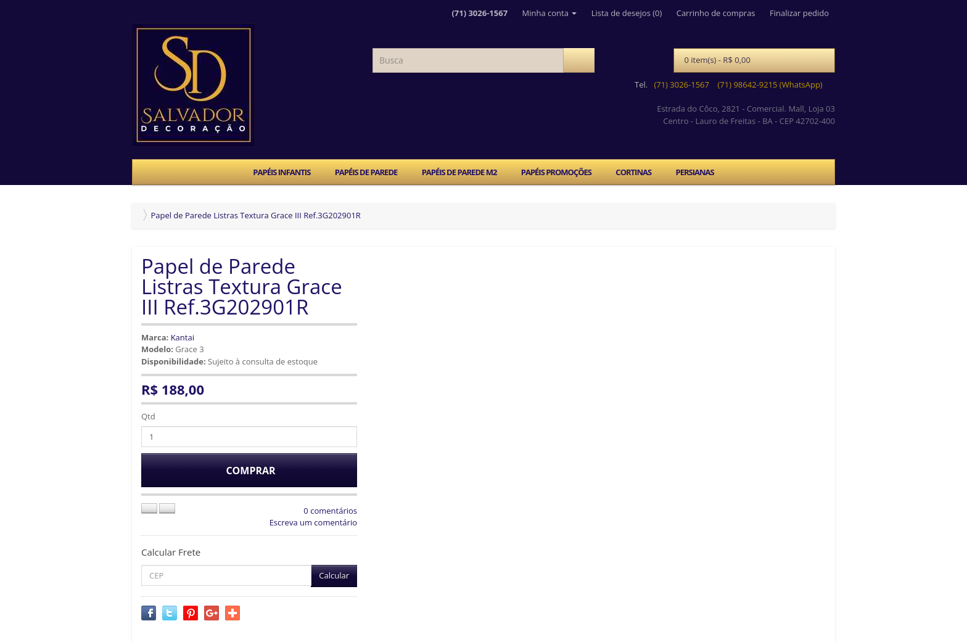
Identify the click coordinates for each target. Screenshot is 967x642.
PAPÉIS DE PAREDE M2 (459, 172)
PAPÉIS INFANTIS (281, 172)
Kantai (182, 337)
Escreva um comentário (313, 522)
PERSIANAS (694, 172)
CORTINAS (633, 172)
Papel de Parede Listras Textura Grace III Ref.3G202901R (255, 215)
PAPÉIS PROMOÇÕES (556, 172)
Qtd (148, 416)
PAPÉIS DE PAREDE (366, 172)
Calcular (334, 575)
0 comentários (330, 510)
